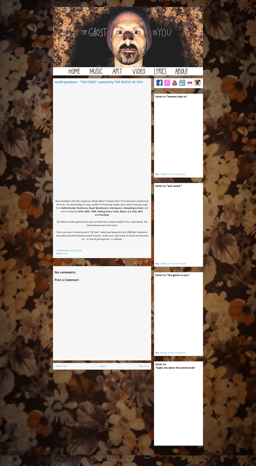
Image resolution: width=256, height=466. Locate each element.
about (181, 73)
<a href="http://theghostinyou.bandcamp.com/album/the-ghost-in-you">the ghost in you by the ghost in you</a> (178, 315)
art (117, 73)
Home (103, 366)
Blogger (147, 457)
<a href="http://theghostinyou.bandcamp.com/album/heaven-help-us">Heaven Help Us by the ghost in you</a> (178, 136)
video (139, 73)
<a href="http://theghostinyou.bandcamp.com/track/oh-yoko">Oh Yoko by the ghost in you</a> (102, 142)
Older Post (144, 366)
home (74, 73)
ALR (111, 239)
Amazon (182, 174)
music (96, 73)
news (65, 254)
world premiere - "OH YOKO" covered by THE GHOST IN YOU (99, 82)
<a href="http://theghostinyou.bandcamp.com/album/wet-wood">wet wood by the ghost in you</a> (178, 226)
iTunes (172, 174)
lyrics (160, 73)
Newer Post (61, 366)
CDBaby (163, 174)
